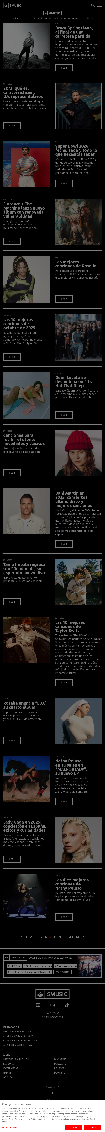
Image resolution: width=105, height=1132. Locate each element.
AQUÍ (70, 1122)
